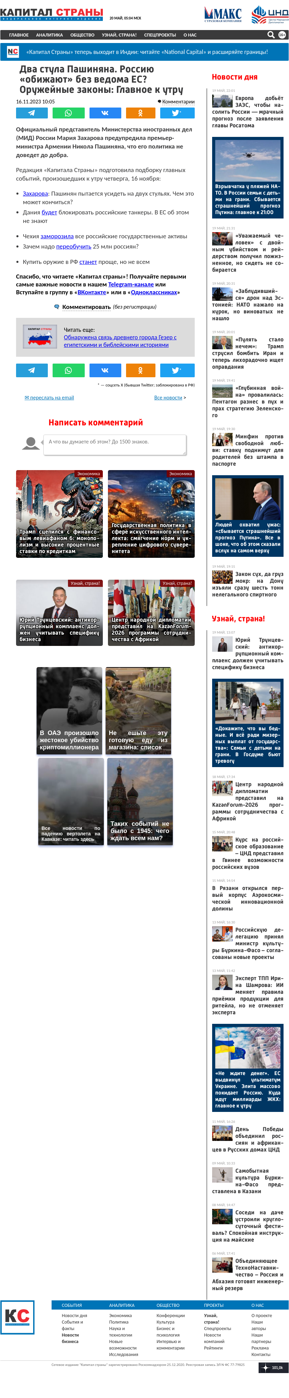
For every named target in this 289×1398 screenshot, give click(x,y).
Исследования (123, 1354)
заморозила (57, 236)
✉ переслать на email (49, 397)
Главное (19, 35)
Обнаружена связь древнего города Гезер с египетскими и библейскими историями (120, 341)
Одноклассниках (154, 292)
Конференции (171, 1315)
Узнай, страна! (119, 35)
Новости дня (235, 77)
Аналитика (49, 35)
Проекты (213, 1305)
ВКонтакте (92, 292)
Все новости (168, 397)
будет (49, 212)
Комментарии (178, 101)
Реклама (260, 1348)
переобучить (74, 246)
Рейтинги (213, 1348)
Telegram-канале (131, 284)
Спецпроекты (160, 35)
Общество (82, 35)
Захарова (35, 193)
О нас (189, 35)
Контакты (261, 1354)
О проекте (261, 1315)
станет (88, 262)
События (72, 1305)
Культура (166, 1322)
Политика (119, 1322)
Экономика (88, 474)
